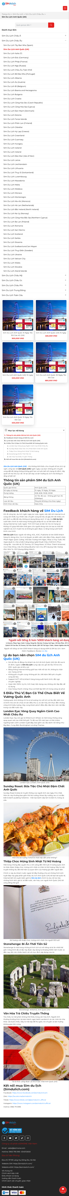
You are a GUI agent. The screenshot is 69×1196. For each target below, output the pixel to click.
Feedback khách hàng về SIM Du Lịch (19, 438)
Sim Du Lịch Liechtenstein (15, 164)
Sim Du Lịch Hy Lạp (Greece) (16, 131)
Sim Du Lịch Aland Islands (15, 271)
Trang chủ (6, 14)
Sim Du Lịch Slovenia (12, 242)
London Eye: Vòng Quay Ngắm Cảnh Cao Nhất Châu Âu (28, 446)
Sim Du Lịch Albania (12, 78)
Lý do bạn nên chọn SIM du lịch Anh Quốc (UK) (23, 440)
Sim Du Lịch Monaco (12, 193)
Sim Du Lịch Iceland (12, 148)
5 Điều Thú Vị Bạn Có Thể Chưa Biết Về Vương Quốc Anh (26, 443)
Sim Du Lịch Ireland (12, 152)
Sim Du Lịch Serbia (11, 238)
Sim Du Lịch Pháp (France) (15, 61)
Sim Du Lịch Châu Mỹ (12, 275)
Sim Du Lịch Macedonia (14, 180)
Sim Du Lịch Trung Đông (14, 290)
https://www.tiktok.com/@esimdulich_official (27, 1100)
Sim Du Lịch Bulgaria (12, 94)
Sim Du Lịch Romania (13, 226)
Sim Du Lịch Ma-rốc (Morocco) (16, 201)
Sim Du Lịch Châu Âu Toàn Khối (17, 70)
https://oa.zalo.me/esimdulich (20, 1096)
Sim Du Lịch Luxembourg (14, 176)
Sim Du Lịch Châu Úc (12, 280)
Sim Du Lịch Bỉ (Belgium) (14, 86)
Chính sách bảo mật (10, 1173)
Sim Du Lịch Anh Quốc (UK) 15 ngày (51, 333)
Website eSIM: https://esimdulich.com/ (18, 1167)
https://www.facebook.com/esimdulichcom (29, 1093)
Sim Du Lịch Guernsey (13, 139)
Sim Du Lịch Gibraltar (13, 127)
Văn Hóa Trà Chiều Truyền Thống (20, 457)
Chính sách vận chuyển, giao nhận (16, 1181)
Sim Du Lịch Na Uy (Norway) (16, 213)
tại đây (44, 651)
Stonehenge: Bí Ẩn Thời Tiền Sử (20, 454)
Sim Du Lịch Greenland (13, 135)
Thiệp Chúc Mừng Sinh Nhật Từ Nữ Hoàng (24, 451)
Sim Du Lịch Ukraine (12, 254)
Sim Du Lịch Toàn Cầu (12, 295)
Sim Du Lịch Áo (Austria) (14, 82)
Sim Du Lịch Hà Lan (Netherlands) (18, 205)
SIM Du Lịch (53, 511)
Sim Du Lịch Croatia (12, 98)
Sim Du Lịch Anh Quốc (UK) (16, 49)
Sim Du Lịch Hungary (13, 144)
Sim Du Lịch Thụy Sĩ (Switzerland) (18, 172)
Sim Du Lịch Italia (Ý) (12, 53)
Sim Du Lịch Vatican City (14, 258)
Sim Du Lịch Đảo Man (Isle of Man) (18, 156)
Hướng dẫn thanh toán (11, 1178)
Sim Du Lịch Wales (11, 263)
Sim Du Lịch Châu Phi (12, 285)
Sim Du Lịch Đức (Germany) (16, 57)
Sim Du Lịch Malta (11, 185)
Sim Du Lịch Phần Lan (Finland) (17, 123)
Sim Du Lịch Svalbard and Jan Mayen (20, 246)
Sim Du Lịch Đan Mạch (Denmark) (18, 111)
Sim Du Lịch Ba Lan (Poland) (16, 222)
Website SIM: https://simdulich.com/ (17, 1163)
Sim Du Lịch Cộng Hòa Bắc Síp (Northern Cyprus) (25, 217)
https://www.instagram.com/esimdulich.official (32, 1103)
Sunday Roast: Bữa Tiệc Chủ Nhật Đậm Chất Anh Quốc (28, 449)
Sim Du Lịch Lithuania (13, 168)
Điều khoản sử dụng (10, 1176)
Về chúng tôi (7, 1171)
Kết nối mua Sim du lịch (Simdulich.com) (21, 459)
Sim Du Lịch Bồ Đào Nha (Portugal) (19, 74)
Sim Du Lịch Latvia (11, 160)
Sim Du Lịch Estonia (12, 115)
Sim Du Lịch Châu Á (11, 36)
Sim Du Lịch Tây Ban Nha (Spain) (18, 45)
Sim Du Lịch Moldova (12, 189)
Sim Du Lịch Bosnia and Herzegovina (20, 90)
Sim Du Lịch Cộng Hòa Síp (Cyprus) (19, 107)
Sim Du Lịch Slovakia (12, 267)
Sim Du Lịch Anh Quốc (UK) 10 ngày (18, 375)
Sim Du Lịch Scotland (13, 234)
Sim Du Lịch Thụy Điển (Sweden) (18, 250)
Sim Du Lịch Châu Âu (34, 14)
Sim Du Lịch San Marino (14, 230)
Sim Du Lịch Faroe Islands (15, 119)
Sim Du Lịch (18, 14)
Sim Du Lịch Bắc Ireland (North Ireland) (21, 209)
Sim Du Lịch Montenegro (14, 197)
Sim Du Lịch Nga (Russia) (14, 66)
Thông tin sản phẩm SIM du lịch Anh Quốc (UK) (23, 435)
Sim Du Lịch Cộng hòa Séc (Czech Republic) (23, 103)
